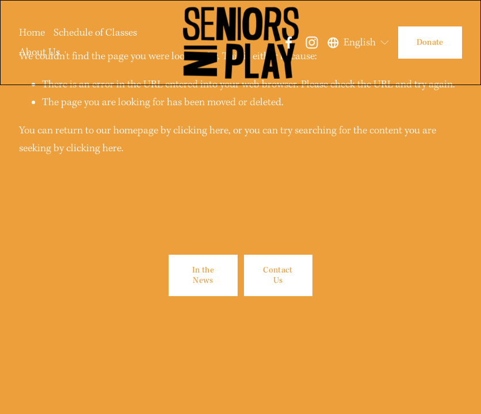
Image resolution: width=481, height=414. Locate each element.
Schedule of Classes (95, 32)
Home (32, 32)
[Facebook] (288, 42)
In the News (203, 275)
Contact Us (277, 275)
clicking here (200, 130)
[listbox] (359, 42)
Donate (430, 42)
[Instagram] (311, 42)
